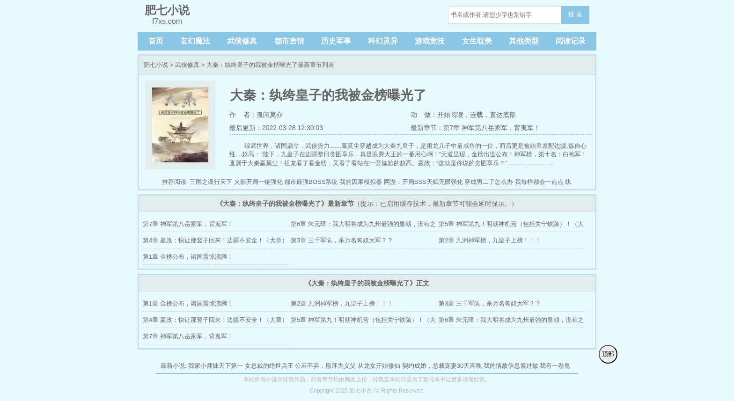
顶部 (608, 353)
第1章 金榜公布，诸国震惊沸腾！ (188, 256)
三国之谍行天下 (211, 181)
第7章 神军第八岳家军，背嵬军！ (188, 223)
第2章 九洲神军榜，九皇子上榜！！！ (490, 240)
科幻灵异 (383, 41)
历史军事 (336, 41)
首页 (155, 41)
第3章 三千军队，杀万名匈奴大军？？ (342, 240)
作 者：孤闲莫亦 (256, 114)
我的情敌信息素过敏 (511, 365)
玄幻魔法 (195, 41)
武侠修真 (242, 41)
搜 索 (575, 14)
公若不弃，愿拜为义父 (325, 365)
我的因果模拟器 (360, 181)
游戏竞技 (430, 41)
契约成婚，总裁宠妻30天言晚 (442, 365)
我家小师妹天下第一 (215, 365)
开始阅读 (450, 114)
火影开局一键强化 (258, 181)
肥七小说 (156, 64)
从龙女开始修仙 (379, 365)
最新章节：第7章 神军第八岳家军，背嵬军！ (476, 127)
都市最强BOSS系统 (311, 181)
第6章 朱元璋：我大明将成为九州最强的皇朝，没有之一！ (363, 226)
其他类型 (524, 41)
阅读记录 (571, 41)
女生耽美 (477, 41)
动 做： (424, 114)
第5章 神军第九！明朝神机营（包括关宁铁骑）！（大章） (511, 226)
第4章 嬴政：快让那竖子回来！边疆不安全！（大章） (215, 240)
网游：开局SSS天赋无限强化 (423, 181)
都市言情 (289, 41)
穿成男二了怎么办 (488, 181)
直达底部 (503, 114)
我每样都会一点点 (539, 181)
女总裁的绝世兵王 (269, 365)
